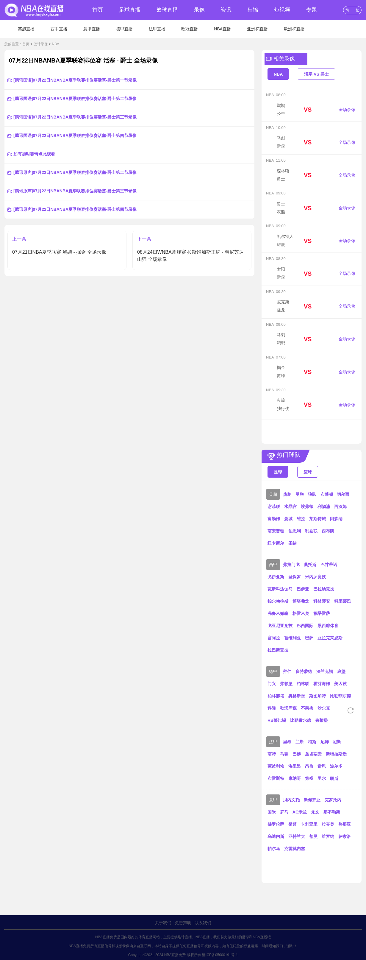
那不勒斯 (331, 812)
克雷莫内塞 (294, 848)
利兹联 (311, 531)
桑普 (292, 824)
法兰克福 (324, 671)
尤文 (315, 812)
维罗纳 (328, 836)
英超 (273, 494)
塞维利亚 (292, 637)
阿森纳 (336, 518)
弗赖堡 (286, 683)
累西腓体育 (327, 625)
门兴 (272, 683)
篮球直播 (167, 10)
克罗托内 (333, 799)
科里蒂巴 (342, 601)
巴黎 (297, 754)
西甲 (273, 564)
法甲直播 (157, 29)
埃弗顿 (307, 506)
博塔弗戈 (301, 601)
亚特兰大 (296, 836)
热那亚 (344, 824)
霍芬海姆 (321, 683)
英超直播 (26, 29)
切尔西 (343, 494)
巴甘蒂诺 (328, 564)
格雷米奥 (301, 613)
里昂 (287, 741)
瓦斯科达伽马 (280, 589)
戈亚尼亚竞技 (280, 625)
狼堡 (341, 671)
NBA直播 (222, 29)
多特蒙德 (303, 671)
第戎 (309, 778)
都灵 (313, 836)
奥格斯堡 (296, 695)
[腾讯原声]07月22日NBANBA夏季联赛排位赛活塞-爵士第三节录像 (75, 190)
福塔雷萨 (321, 613)
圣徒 (292, 543)
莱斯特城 (317, 518)
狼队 (312, 494)
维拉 (301, 518)
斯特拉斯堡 (336, 754)
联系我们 (203, 922)
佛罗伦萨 (276, 824)
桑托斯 (310, 564)
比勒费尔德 (300, 720)
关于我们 (163, 922)
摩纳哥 (294, 778)
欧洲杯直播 (294, 29)
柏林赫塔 (276, 695)
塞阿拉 (274, 637)
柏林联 (303, 683)
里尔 (321, 778)
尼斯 (337, 741)
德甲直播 (124, 29)
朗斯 (334, 778)
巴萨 (309, 637)
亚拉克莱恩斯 (329, 637)
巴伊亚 (303, 589)
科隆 (272, 708)
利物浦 (323, 506)
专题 (311, 10)
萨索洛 (344, 836)
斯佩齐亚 (312, 799)
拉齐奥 (328, 824)
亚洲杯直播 (257, 29)
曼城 (288, 518)
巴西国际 (305, 625)
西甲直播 (59, 29)
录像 (199, 10)
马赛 (284, 754)
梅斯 (312, 741)
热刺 (287, 494)
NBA (55, 44)
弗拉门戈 (291, 564)
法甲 (273, 741)
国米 (272, 812)
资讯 (226, 10)
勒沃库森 (288, 708)
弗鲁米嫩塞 (278, 613)
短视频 (282, 10)
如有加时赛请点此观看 (34, 154)
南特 (272, 754)
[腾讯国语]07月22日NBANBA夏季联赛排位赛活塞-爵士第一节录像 (75, 80)
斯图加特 (317, 695)
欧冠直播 (189, 29)
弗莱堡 (321, 720)
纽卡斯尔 (276, 543)
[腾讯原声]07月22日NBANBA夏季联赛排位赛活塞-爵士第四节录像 (75, 209)
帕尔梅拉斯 (278, 601)
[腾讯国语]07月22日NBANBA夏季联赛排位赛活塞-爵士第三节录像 (75, 117)
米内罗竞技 (315, 576)
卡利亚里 (309, 824)
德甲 (273, 671)
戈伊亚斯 (276, 576)
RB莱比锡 (277, 720)
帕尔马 (274, 848)
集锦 (252, 10)
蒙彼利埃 (276, 766)
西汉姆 (340, 506)
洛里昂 (294, 766)
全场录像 (347, 109)
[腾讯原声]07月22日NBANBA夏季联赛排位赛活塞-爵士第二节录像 (75, 172)
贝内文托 (291, 799)
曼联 (299, 494)
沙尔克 (323, 708)
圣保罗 (294, 576)
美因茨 (340, 683)
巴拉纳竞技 (323, 589)
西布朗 (328, 531)
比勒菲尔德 (340, 695)
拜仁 (287, 671)
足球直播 (129, 10)
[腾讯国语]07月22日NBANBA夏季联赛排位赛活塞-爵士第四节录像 (75, 135)
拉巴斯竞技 (278, 650)
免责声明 (183, 922)
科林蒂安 (321, 601)
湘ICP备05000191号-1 (220, 955)
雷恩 (321, 766)
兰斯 (299, 741)
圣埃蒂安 (313, 754)
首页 (97, 10)
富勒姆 (274, 518)
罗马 (284, 812)
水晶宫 (290, 506)
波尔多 (336, 766)
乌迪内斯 (276, 836)
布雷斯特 (276, 778)
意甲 (273, 799)
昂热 (309, 766)
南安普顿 (276, 531)
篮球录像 (41, 44)
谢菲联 (274, 506)
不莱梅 (307, 708)
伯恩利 (294, 531)
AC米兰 (300, 812)
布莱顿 (326, 494)
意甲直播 (91, 29)
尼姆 (324, 741)
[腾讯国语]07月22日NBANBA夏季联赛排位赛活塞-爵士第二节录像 (75, 98)
